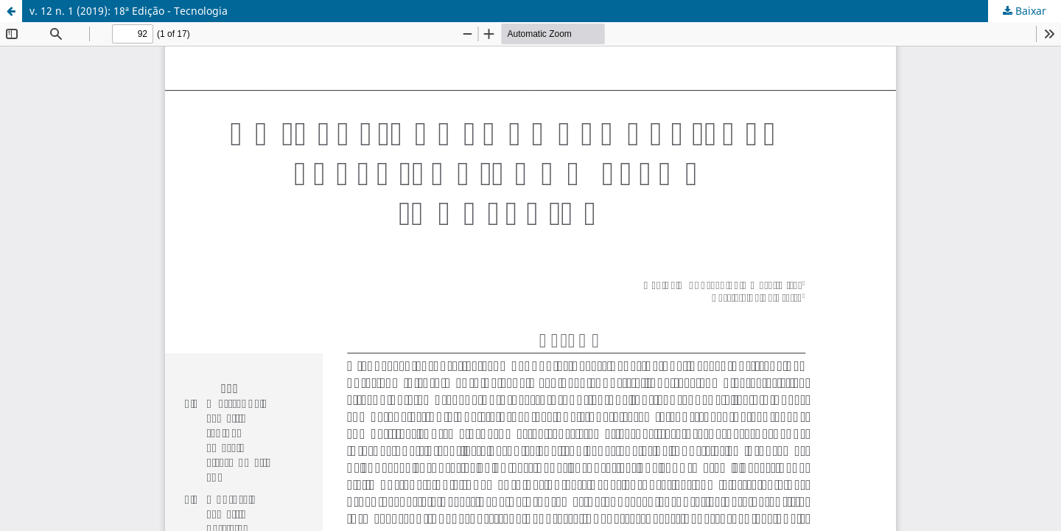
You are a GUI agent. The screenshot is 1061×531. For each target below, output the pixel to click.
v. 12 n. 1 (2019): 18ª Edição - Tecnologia (128, 11)
